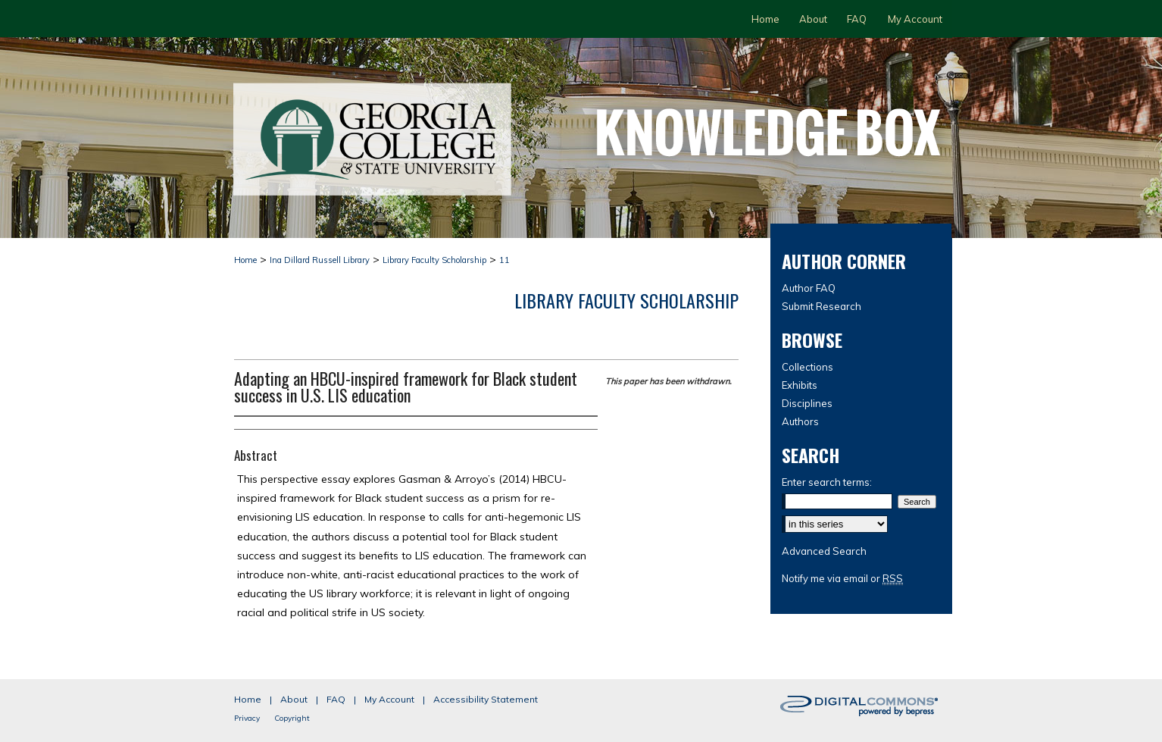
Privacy (247, 718)
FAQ (335, 699)
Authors (800, 421)
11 (504, 260)
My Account (389, 699)
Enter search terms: (827, 482)
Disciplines (807, 403)
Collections (807, 367)
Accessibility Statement (485, 699)
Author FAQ (809, 288)
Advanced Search (824, 551)
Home (245, 260)
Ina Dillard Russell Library (320, 260)
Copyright (292, 718)
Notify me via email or (842, 578)
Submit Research (821, 306)
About (294, 699)
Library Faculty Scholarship (434, 260)
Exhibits (799, 385)
